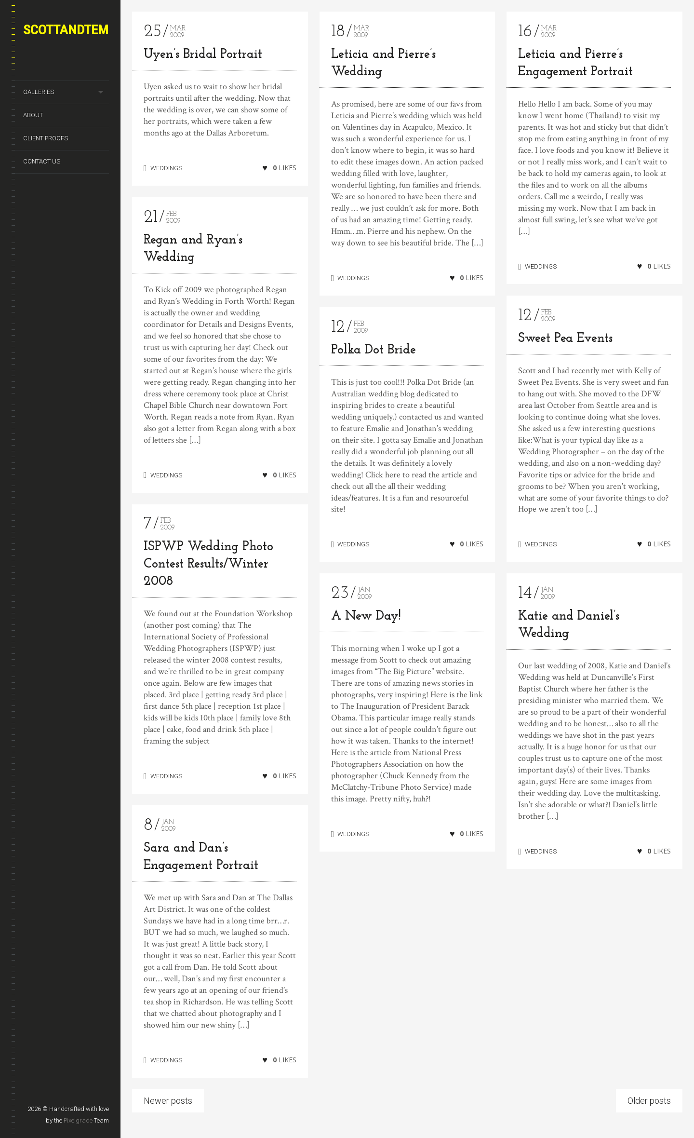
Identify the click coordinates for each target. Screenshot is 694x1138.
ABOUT (33, 115)
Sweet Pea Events (565, 338)
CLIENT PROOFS (45, 138)
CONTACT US (41, 161)
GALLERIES (38, 91)
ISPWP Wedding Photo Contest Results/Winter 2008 (208, 564)
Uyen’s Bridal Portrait (203, 54)
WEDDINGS (166, 168)
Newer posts (168, 1101)
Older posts (649, 1101)
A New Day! (366, 619)
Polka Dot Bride (373, 350)
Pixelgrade (78, 1120)
